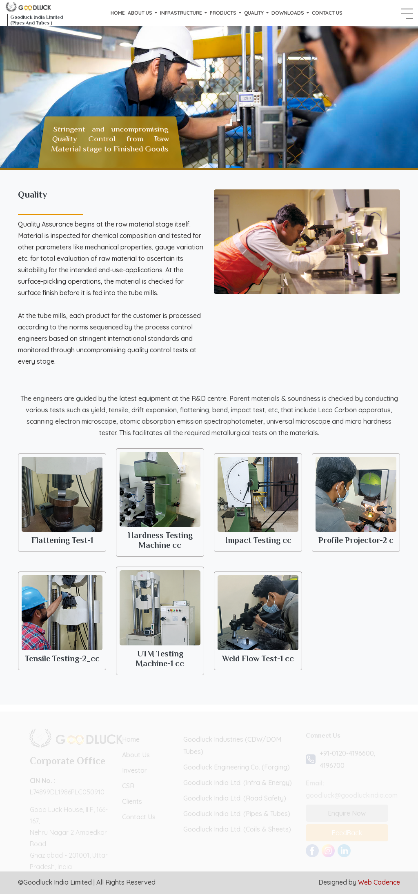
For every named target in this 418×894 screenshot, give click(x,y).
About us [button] (140, 13)
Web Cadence (379, 882)
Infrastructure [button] (181, 13)
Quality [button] (254, 13)
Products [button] (224, 13)
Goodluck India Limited (57, 882)
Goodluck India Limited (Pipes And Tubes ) (36, 20)
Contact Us (327, 13)
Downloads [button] (288, 13)
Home (118, 13)
